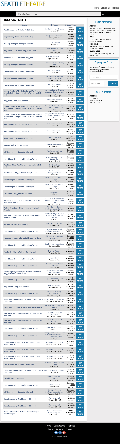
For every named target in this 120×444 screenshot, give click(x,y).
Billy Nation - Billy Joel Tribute (16, 286)
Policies (115, 7)
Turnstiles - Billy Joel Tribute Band (18, 193)
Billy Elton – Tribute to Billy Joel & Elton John (22, 51)
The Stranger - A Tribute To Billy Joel (19, 30)
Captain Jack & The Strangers (16, 145)
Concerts (59, 429)
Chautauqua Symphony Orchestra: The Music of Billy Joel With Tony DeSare (23, 273)
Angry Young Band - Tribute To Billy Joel (20, 37)
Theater (69, 429)
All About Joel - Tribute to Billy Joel (18, 57)
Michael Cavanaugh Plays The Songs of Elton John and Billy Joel (22, 201)
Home (96, 7)
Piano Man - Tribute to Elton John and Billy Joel (23, 307)
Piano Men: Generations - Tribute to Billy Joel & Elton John (23, 300)
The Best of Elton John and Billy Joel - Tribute (22, 238)
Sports (50, 429)
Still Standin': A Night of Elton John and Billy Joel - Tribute (22, 343)
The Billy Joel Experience (14, 378)
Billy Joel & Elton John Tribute (16, 100)
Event (24, 25)
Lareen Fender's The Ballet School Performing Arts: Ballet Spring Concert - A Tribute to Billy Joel (23, 93)
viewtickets (80, 30)
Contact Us (105, 7)
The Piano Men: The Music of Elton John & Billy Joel (23, 166)
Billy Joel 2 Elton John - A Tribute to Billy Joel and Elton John (22, 216)
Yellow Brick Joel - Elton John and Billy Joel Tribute (21, 209)
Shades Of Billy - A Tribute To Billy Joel (20, 252)
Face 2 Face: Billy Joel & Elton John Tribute (21, 159)
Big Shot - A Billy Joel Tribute (16, 224)
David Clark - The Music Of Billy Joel (18, 138)
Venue (55, 25)
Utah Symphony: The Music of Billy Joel (20, 399)
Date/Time (71, 25)
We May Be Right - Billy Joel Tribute (18, 44)
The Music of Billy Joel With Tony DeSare (20, 173)
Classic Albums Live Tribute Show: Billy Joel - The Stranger (22, 413)
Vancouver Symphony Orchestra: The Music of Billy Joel (23, 314)
